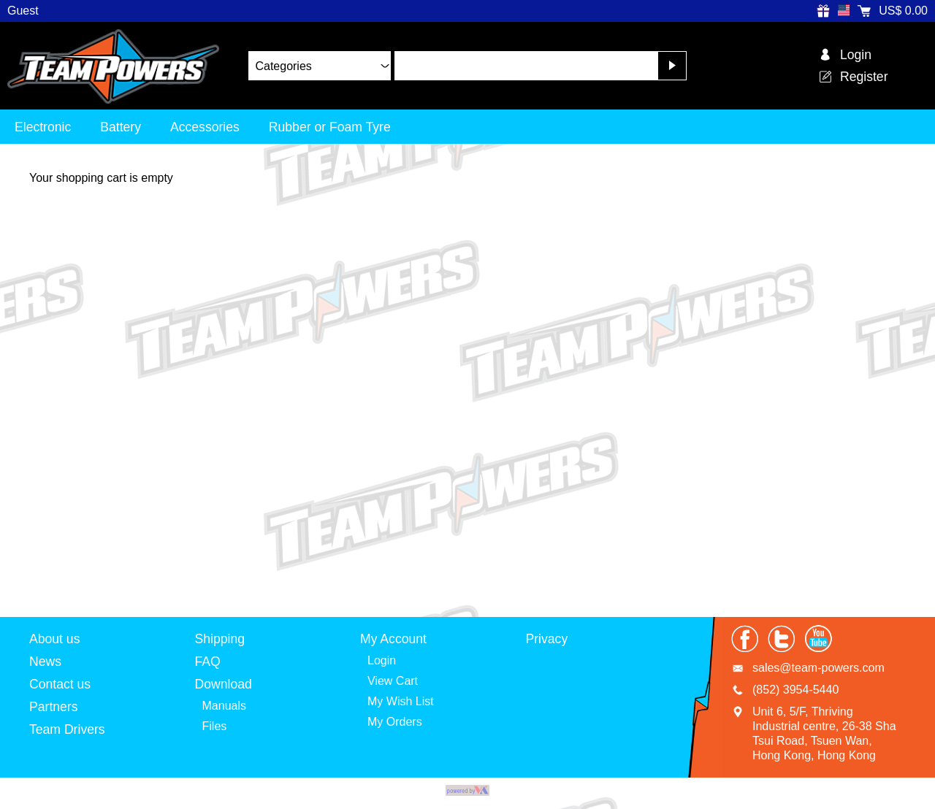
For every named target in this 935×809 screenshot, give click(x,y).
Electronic (43, 127)
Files (214, 726)
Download (223, 684)
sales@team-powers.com (818, 668)
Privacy (547, 639)
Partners (53, 706)
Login (381, 660)
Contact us (60, 684)
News (45, 661)
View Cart (392, 681)
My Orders (394, 722)
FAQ (208, 661)
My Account (393, 639)
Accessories (205, 127)
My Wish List (400, 701)
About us (54, 639)
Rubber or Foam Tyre (330, 127)
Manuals (224, 705)
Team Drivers (67, 729)
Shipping (220, 639)
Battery (120, 127)
